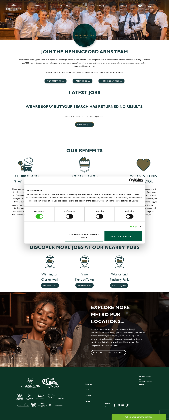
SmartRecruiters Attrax (145, 383)
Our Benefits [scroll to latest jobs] (54, 81)
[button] (149, 7)
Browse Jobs (50, 285)
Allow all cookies (123, 236)
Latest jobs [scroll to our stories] (81, 81)
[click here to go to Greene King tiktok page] (127, 405)
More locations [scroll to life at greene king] (110, 81)
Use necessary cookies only (84, 236)
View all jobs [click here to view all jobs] (84, 124)
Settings (133, 226)
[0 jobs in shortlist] (140, 7)
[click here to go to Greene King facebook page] (114, 405)
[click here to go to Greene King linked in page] (123, 405)
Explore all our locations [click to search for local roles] (108, 352)
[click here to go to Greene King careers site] (40, 392)
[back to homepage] (13, 7)
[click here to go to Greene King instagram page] (118, 405)
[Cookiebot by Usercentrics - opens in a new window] (131, 180)
